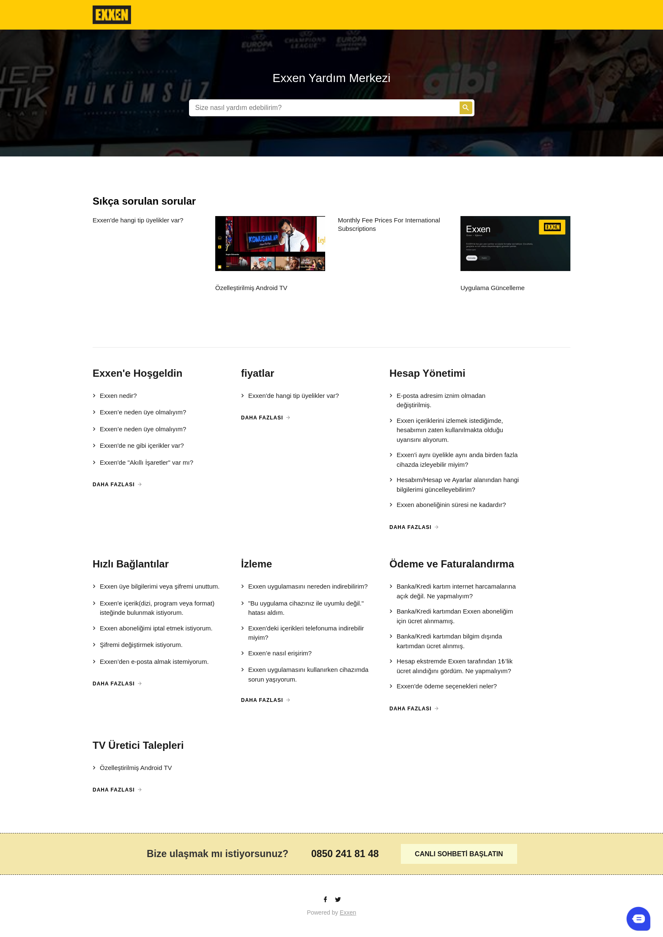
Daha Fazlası (114, 485)
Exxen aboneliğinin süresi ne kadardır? (447, 505)
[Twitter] (337, 900)
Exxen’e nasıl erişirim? (276, 654)
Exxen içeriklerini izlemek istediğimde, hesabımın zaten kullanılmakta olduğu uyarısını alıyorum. (446, 430)
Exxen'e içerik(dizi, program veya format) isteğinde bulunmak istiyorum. (153, 608)
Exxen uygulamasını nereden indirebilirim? (304, 587)
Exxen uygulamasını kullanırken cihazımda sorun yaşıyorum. (304, 674)
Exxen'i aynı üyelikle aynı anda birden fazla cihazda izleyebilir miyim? (453, 459)
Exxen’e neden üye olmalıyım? (139, 413)
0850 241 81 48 (345, 853)
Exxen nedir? (115, 396)
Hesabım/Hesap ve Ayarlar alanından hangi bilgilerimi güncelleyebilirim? (454, 484)
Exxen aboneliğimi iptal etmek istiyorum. (153, 629)
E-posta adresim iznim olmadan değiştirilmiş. (437, 400)
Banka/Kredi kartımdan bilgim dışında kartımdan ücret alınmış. (445, 641)
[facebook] (326, 900)
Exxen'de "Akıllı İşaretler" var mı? (143, 463)
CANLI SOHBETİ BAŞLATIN (459, 854)
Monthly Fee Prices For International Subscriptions (389, 224)
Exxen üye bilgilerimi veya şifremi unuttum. (156, 587)
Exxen (348, 912)
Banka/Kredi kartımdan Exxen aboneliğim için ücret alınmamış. (451, 616)
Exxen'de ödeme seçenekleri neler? (443, 687)
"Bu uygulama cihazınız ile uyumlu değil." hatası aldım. (302, 608)
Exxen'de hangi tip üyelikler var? (138, 220)
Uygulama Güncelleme (492, 287)
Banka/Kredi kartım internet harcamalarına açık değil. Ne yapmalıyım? (452, 591)
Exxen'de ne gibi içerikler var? (138, 446)
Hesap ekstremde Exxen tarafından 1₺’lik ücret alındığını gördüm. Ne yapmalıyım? (450, 666)
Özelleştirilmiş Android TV (251, 287)
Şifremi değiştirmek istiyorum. (138, 645)
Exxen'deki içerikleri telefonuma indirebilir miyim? (302, 633)
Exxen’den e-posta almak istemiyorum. (151, 662)
